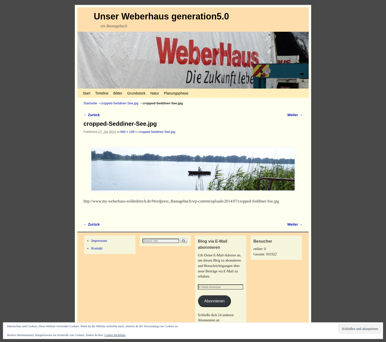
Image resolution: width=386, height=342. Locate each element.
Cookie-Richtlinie (115, 335)
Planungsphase (176, 93)
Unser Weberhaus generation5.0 (161, 16)
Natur (154, 93)
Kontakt (96, 248)
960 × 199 (127, 132)
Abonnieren (214, 301)
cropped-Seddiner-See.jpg (119, 103)
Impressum (99, 241)
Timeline (101, 93)
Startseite (90, 103)
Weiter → (295, 115)
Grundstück (136, 93)
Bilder (117, 93)
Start (86, 93)
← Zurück (91, 115)
